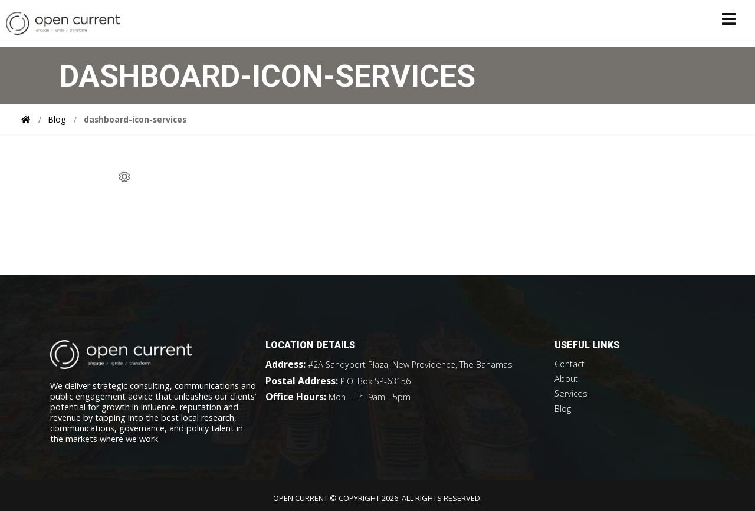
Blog (56, 119)
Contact (569, 364)
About (566, 378)
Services (570, 393)
